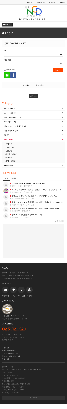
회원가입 (27, 85)
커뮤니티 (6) (8, 139)
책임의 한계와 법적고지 (11, 356)
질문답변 (8, 151)
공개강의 (8, 157)
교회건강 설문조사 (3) (12, 117)
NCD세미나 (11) (10, 122)
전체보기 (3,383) (10, 108)
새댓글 (14, 178)
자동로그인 (9, 69)
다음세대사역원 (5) (11, 131)
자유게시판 (9, 147)
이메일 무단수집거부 (10, 353)
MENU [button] (7, 24)
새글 (6, 178)
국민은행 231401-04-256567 (13, 316)
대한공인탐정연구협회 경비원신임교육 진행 (27, 183)
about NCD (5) (10, 113)
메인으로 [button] (33, 96)
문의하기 (5, 359)
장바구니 (8, 165)
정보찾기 (40, 85)
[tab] (33, 108)
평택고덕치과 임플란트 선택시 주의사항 (26, 215)
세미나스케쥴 (10, 161)
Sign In (58, 70)
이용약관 (5, 348)
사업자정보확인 (8, 381)
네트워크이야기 (11, 154)
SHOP (7, 135)
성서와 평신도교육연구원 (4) (15, 126)
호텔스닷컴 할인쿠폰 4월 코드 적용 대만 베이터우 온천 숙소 (33, 196)
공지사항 (8, 144)
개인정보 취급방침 (9, 350)
